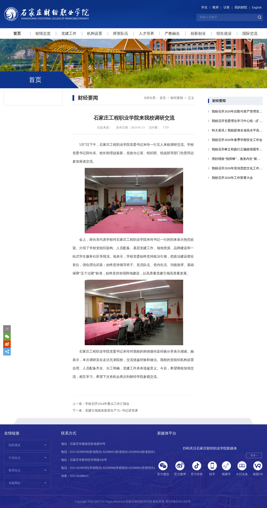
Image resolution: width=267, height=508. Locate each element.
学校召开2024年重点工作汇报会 (107, 403)
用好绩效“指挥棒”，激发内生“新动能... (237, 158)
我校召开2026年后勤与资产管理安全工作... (237, 111)
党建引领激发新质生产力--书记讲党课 (111, 410)
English (257, 7)
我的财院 (241, 7)
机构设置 (94, 33)
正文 (191, 98)
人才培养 (146, 33)
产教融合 (172, 33)
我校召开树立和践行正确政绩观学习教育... (237, 149)
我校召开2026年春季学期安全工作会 (237, 140)
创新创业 (198, 33)
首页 (17, 33)
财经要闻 (176, 98)
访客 (226, 7)
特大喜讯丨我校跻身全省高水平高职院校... (237, 130)
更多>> (255, 455)
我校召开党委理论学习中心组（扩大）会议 (237, 121)
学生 (204, 7)
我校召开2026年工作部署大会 (232, 177)
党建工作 (68, 33)
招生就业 (224, 33)
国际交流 (250, 33)
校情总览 (43, 33)
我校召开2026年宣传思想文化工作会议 (237, 168)
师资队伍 (120, 33)
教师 (215, 7)
